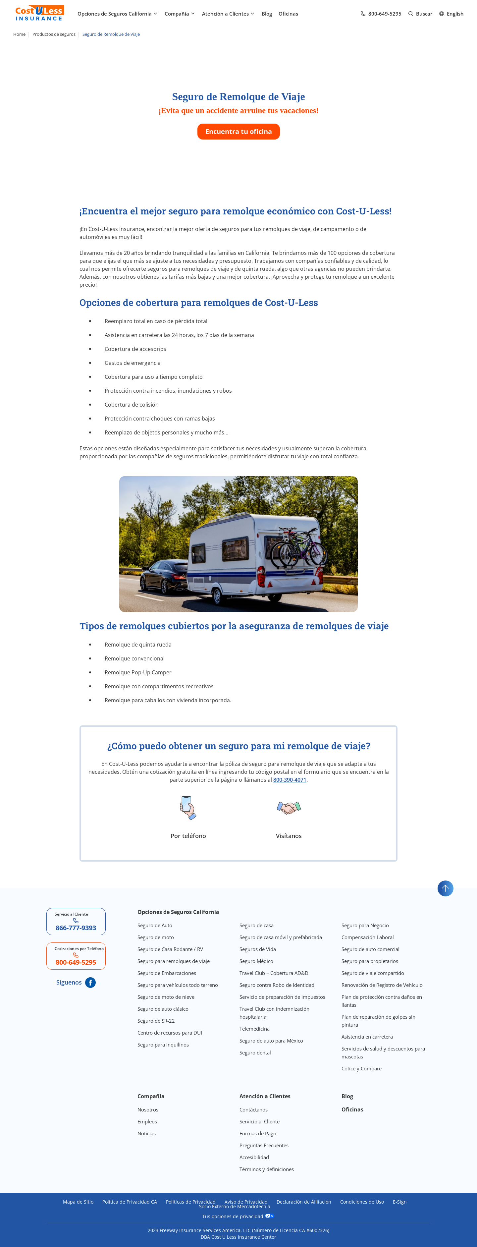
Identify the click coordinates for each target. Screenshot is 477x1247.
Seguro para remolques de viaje (173, 961)
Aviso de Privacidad (246, 1202)
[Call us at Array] (380, 14)
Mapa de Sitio (78, 1202)
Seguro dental (255, 1052)
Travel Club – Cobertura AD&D (273, 973)
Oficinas (288, 13)
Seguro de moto (155, 937)
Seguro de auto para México (271, 1040)
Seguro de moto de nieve (165, 996)
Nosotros (147, 1109)
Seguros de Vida (257, 949)
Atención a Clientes (228, 13)
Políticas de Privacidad (191, 1202)
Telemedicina (254, 1028)
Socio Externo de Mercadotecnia (234, 1206)
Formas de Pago (257, 1133)
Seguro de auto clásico (162, 1008)
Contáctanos (253, 1109)
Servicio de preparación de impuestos (282, 996)
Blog (267, 13)
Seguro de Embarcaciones (166, 973)
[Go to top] (445, 888)
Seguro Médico (256, 961)
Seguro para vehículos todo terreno (177, 985)
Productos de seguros (54, 34)
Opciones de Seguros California (118, 13)
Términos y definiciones (266, 1169)
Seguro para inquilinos (163, 1044)
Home (19, 34)
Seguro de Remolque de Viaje (111, 34)
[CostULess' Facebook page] (90, 982)
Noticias (146, 1133)
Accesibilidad (254, 1157)
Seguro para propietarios (370, 961)
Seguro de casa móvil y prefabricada (280, 937)
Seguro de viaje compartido (373, 973)
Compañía (180, 13)
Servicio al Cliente (259, 1121)
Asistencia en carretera (367, 1036)
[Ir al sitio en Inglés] (451, 14)
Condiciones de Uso (362, 1202)
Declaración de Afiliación (304, 1202)
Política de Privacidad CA (129, 1202)
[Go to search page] (420, 14)
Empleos (147, 1121)
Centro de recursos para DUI (169, 1032)
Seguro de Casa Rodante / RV (170, 949)
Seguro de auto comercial (370, 949)
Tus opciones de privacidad (238, 1216)
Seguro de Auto (154, 925)
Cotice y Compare (362, 1068)
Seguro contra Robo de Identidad (276, 985)
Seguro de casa (256, 925)
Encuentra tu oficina (238, 131)
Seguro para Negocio (365, 925)
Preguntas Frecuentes (264, 1145)
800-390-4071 (289, 779)
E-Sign (400, 1202)
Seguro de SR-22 (156, 1020)
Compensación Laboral (368, 937)
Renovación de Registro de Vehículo (382, 985)
